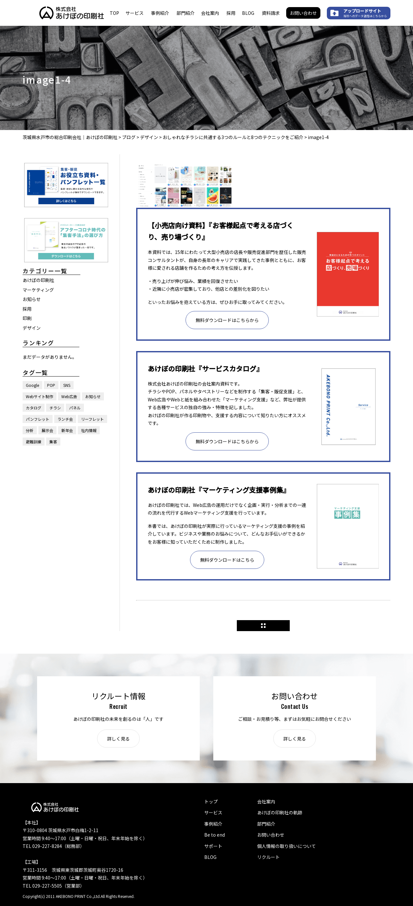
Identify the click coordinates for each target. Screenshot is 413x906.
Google (32, 385)
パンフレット (37, 419)
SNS (66, 385)
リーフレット (92, 419)
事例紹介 (160, 13)
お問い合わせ (303, 13)
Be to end (214, 834)
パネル (75, 407)
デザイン (32, 328)
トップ (211, 801)
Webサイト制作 (39, 396)
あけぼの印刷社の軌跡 (279, 812)
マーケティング (38, 290)
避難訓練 (33, 441)
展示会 (47, 430)
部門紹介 (185, 13)
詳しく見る (118, 738)
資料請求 (271, 13)
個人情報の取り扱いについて (286, 846)
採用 (231, 13)
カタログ (33, 407)
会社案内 (210, 13)
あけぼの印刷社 (38, 280)
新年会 (67, 430)
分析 (30, 430)
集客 (53, 441)
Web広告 (69, 396)
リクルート (268, 857)
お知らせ (32, 299)
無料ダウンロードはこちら (227, 560)
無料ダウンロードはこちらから (227, 320)
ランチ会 (65, 419)
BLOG (248, 13)
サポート (213, 846)
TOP (114, 13)
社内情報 (88, 430)
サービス (135, 13)
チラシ (55, 407)
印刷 (27, 318)
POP (51, 385)
